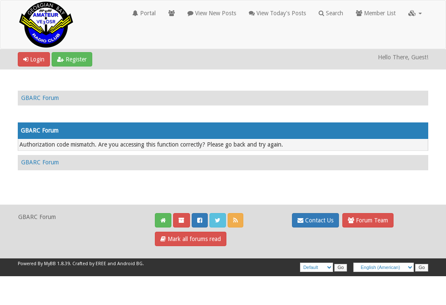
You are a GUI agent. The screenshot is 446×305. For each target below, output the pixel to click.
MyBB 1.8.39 (57, 263)
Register (72, 59)
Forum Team (368, 220)
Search (331, 13)
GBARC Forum (40, 97)
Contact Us (315, 220)
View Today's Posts (277, 13)
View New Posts (211, 13)
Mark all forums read (190, 239)
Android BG (130, 263)
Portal (144, 13)
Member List (376, 13)
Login (33, 59)
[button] (415, 13)
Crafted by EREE (89, 263)
